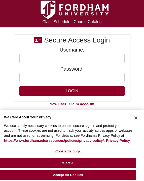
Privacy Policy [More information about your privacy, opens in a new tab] (118, 141)
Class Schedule (56, 22)
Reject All (68, 163)
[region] (72, 145)
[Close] (135, 117)
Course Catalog (88, 22)
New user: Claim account (72, 104)
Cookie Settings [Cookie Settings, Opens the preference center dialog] (68, 151)
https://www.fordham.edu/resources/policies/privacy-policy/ (54, 141)
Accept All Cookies (68, 175)
